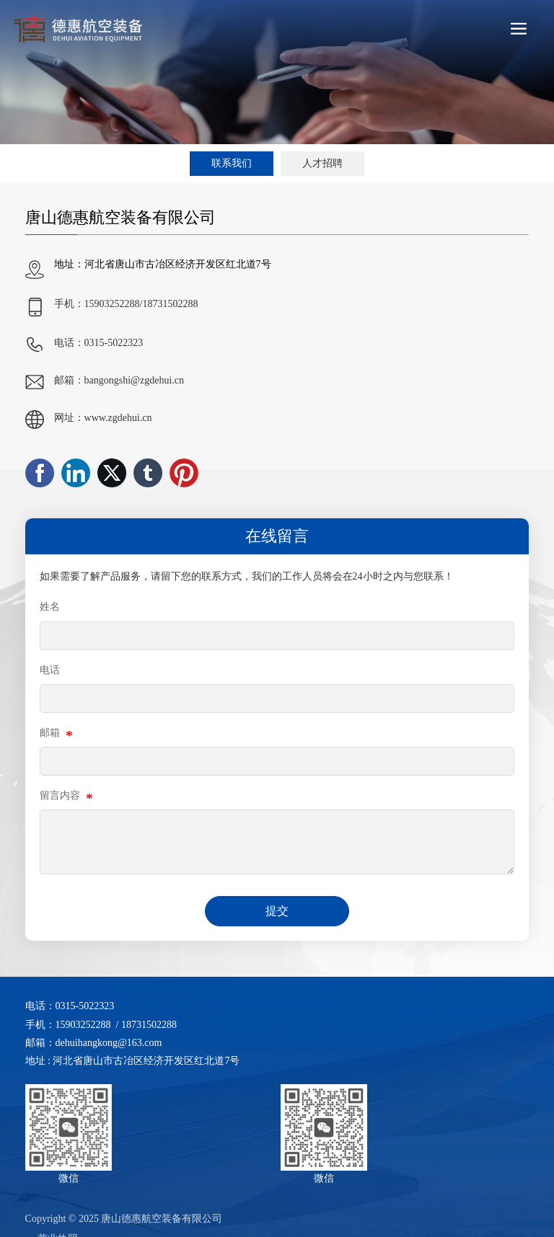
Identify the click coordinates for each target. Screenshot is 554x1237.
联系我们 (231, 163)
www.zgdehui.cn (118, 417)
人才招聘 (322, 163)
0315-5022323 (114, 342)
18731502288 (170, 303)
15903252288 (112, 303)
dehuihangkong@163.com (109, 1042)
